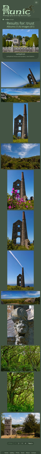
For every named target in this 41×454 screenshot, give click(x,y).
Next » (30, 443)
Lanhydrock (20, 54)
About (28, 453)
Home (6, 453)
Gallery (12, 453)
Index (7, 19)
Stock (22, 453)
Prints (17, 453)
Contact (33, 453)
